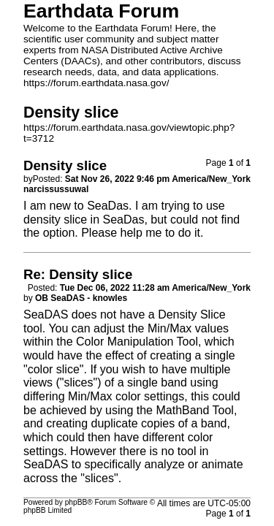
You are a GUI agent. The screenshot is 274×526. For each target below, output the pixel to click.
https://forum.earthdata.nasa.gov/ (96, 82)
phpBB (76, 502)
